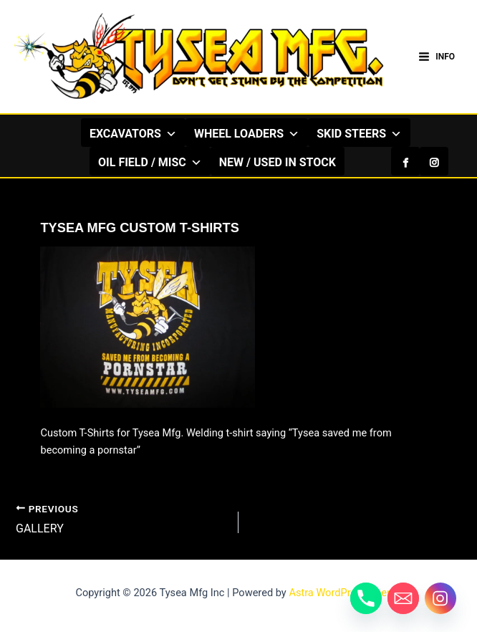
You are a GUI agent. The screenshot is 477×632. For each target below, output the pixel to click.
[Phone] (366, 598)
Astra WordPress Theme (345, 592)
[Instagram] (434, 161)
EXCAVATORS (133, 133)
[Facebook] (405, 161)
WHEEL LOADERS (246, 133)
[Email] (403, 598)
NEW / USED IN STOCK (277, 162)
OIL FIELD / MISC (150, 162)
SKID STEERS (359, 133)
